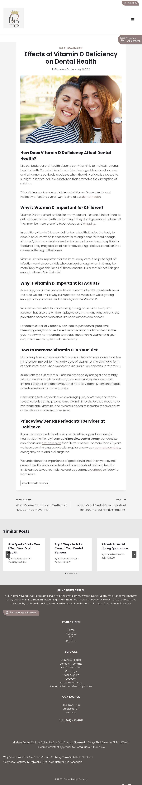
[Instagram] (129, 779)
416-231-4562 (130, 3)
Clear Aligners (71, 668)
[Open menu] (134, 19)
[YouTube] (136, 779)
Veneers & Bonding (71, 656)
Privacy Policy (70, 772)
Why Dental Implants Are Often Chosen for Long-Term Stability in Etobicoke (48, 750)
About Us (71, 626)
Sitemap (83, 772)
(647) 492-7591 (73, 713)
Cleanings (71, 664)
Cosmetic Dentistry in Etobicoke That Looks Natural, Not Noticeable (42, 755)
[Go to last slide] (8, 547)
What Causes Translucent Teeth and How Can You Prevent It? (42, 497)
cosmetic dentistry (107, 441)
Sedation (71, 671)
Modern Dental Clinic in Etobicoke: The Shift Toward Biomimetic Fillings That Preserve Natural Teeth (71, 735)
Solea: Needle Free (71, 675)
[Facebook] (123, 779)
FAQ (71, 630)
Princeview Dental (64, 62)
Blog (62, 41)
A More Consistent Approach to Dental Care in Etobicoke (71, 740)
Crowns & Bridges (71, 653)
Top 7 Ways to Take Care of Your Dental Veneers (69, 541)
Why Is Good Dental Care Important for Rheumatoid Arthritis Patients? (100, 497)
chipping (89, 217)
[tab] (65, 566)
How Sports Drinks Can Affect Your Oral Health (24, 541)
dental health (91, 190)
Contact (96, 463)
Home (71, 623)
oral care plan (51, 436)
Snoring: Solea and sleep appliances (71, 679)
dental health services (35, 476)
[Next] (134, 547)
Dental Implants (71, 660)
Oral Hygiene (75, 41)
